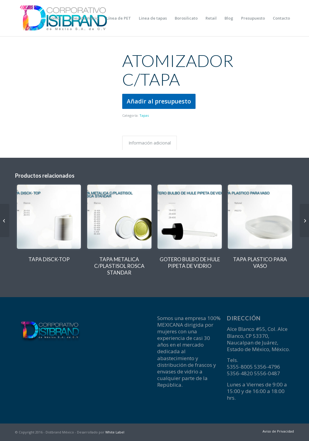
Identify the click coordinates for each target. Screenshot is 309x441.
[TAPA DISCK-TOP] (4, 220)
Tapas (144, 115)
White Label (114, 432)
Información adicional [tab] (150, 143)
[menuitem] (55, 18)
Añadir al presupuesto (159, 101)
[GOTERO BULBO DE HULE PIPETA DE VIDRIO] (304, 220)
